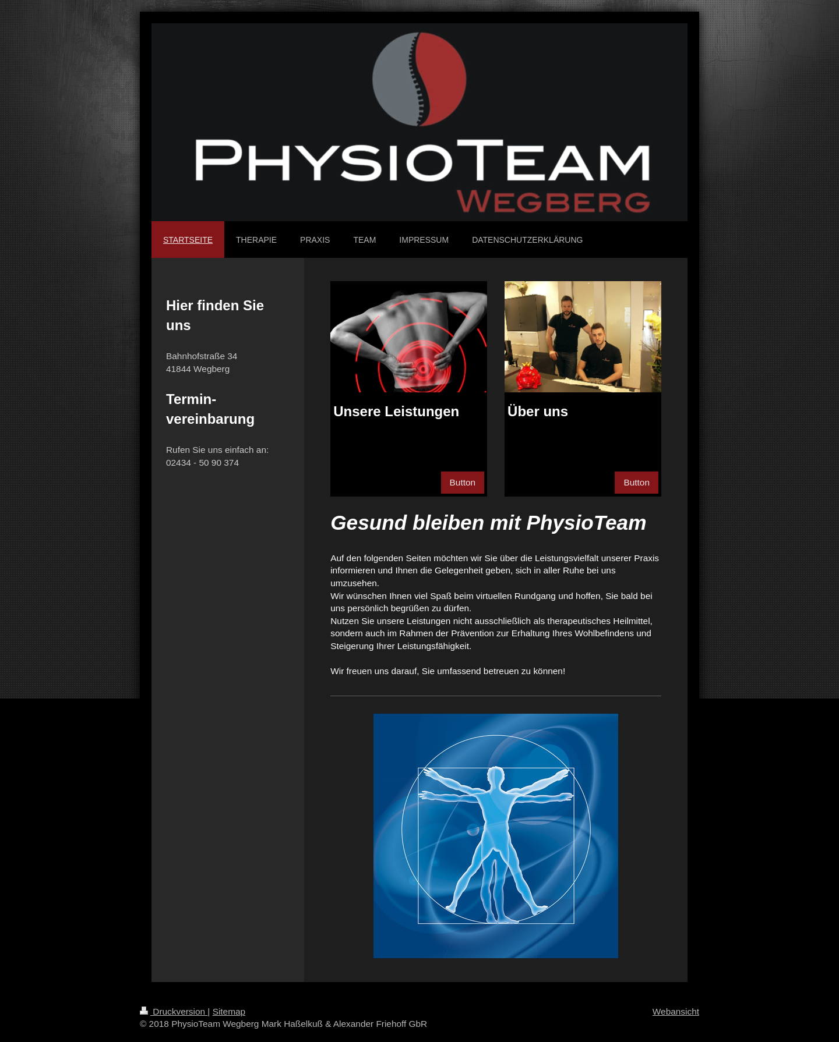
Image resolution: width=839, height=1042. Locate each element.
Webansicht (676, 1011)
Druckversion (173, 1011)
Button (463, 482)
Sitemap (229, 1011)
